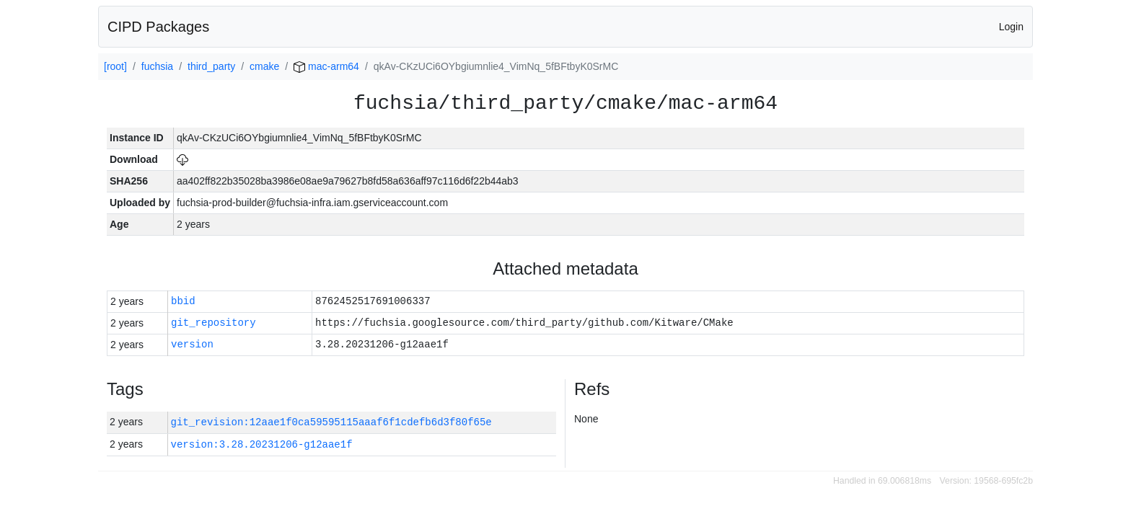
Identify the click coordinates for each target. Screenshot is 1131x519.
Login (1011, 26)
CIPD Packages (158, 27)
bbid (183, 302)
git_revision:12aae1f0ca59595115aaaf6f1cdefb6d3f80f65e (331, 422)
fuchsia (157, 66)
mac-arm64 (326, 66)
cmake (264, 66)
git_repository (213, 323)
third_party (211, 66)
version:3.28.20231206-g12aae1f (262, 444)
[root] (115, 66)
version (192, 345)
